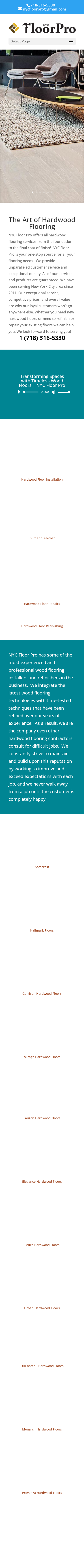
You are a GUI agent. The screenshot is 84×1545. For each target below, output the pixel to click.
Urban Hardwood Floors (42, 1308)
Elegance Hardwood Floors (42, 1181)
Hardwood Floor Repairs (42, 604)
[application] (42, 392)
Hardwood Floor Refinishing (42, 626)
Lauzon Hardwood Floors (42, 1118)
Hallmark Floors (42, 930)
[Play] (18, 391)
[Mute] (54, 392)
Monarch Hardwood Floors (42, 1429)
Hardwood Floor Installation (42, 479)
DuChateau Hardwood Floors (42, 1366)
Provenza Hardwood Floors (42, 1493)
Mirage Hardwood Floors (42, 1057)
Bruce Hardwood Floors (42, 1245)
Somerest (42, 867)
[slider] (62, 392)
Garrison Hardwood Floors (42, 993)
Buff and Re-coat (42, 538)
